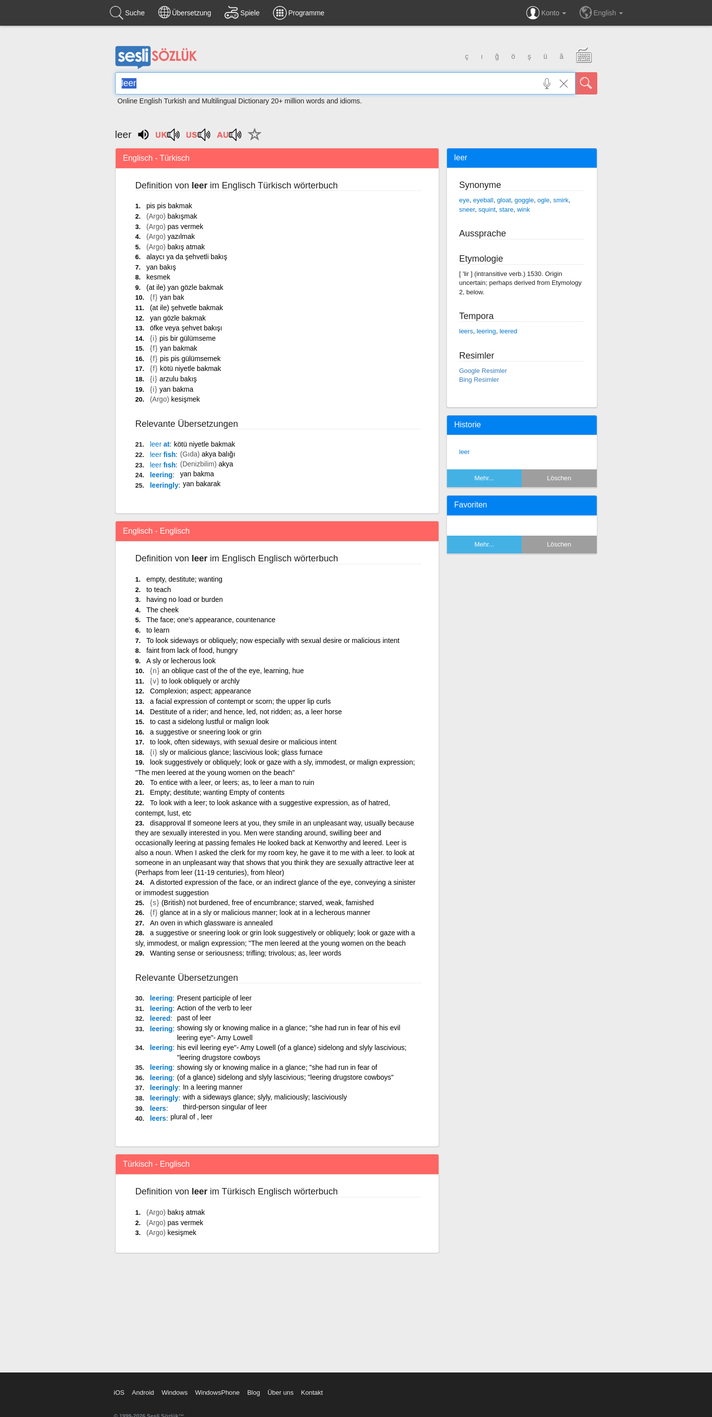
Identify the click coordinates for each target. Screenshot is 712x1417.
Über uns (280, 1392)
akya (226, 464)
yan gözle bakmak (178, 318)
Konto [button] (546, 13)
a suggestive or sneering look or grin (206, 732)
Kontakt (312, 1392)
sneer (467, 209)
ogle (543, 200)
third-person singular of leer (225, 1107)
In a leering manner (213, 1087)
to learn (158, 630)
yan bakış (161, 267)
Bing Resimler (479, 379)
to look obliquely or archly (200, 681)
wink (523, 209)
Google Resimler (483, 370)
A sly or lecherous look (181, 661)
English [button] (601, 12)
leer (464, 452)
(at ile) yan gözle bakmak (184, 287)
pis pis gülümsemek (190, 359)
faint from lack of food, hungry (191, 650)
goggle (524, 200)
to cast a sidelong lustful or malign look (209, 722)
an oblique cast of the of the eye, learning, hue (233, 671)
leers (158, 1108)
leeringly (164, 485)
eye (464, 200)
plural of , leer (192, 1117)
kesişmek (185, 399)
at (160, 444)
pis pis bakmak (169, 206)
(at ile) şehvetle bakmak (186, 308)
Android (143, 1392)
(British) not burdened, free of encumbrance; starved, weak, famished (267, 903)
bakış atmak (186, 247)
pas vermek (185, 226)
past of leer (194, 1018)
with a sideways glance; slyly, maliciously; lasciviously (265, 1097)
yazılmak (181, 236)
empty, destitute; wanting (184, 579)
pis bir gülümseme (188, 338)
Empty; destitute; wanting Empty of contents (217, 792)
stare (506, 209)
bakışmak (182, 216)
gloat (504, 200)
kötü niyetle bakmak (190, 368)
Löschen (559, 478)
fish (163, 454)
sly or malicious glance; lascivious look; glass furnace (241, 752)
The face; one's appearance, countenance (210, 620)
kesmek (158, 277)
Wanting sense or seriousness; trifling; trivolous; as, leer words (245, 953)
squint (487, 209)
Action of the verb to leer (214, 1008)
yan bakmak (178, 348)
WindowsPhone (217, 1392)
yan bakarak (202, 484)
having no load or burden (184, 599)
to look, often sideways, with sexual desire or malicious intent (243, 742)
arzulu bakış (178, 379)
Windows (175, 1392)
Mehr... (484, 478)
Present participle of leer (214, 998)
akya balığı (218, 454)
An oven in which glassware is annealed (211, 923)
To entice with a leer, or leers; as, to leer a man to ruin (232, 782)
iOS (119, 1392)
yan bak (172, 297)
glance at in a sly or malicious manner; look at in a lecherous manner (265, 912)
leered (160, 1018)
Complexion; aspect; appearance (200, 691)
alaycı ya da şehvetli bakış (186, 257)
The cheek (162, 610)
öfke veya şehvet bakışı (186, 328)
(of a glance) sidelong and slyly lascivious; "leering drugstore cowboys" (285, 1077)
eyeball (483, 200)
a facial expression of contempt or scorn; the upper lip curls (240, 701)
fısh (163, 465)
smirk (561, 200)
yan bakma (176, 389)
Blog (253, 1392)
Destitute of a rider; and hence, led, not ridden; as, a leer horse (246, 712)
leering (161, 475)
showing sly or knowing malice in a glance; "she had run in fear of (277, 1067)
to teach (158, 590)
